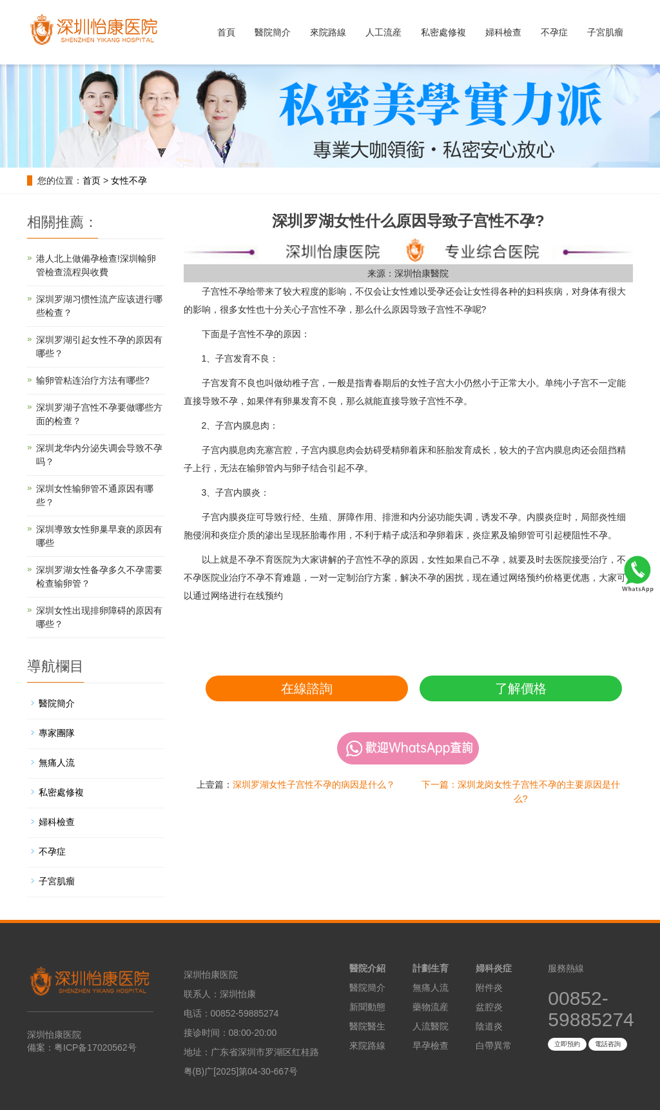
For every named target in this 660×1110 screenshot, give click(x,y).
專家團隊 (57, 733)
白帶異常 (494, 1045)
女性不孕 (129, 180)
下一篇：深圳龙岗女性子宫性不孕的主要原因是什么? (521, 791)
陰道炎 (489, 1026)
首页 (91, 180)
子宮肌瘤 (605, 32)
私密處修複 (443, 32)
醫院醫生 (367, 1026)
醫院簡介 (273, 32)
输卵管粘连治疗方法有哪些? (93, 380)
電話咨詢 (608, 1043)
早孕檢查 (430, 1045)
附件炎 (489, 987)
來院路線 (328, 32)
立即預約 (567, 1043)
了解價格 (521, 688)
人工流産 (383, 32)
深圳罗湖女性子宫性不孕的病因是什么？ (314, 784)
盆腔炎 (489, 1007)
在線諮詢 (307, 688)
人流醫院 (430, 1026)
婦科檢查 (503, 32)
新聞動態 (367, 1007)
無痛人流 (57, 762)
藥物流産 (430, 1007)
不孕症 (554, 32)
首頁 (226, 32)
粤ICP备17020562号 (95, 1047)
